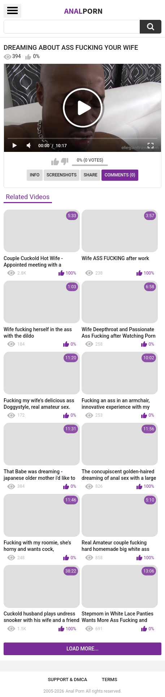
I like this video (55, 161)
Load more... (82, 649)
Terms (109, 679)
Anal (83, 11)
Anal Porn (75, 691)
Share (90, 174)
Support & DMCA (67, 679)
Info (35, 174)
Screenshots (62, 174)
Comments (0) (120, 174)
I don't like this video (64, 161)
